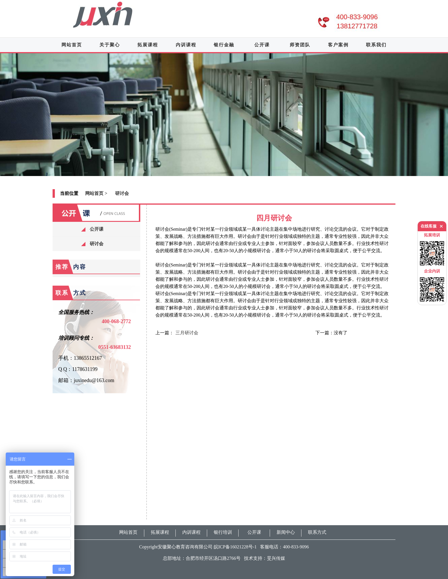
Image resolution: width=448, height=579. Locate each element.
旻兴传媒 (276, 558)
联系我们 (376, 44)
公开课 (262, 44)
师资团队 (300, 44)
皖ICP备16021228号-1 (235, 546)
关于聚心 (109, 44)
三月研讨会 (186, 332)
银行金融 (224, 44)
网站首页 (71, 44)
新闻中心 (286, 532)
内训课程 (186, 44)
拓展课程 (147, 44)
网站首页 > (96, 193)
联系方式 (317, 532)
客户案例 (338, 44)
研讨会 (122, 193)
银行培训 (223, 532)
